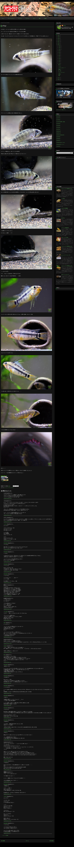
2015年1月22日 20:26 (7, 498)
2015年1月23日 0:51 (7, 540)
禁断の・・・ (60, 69)
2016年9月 (58, 136)
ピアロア (12, 487)
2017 (59, 41)
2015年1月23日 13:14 (7, 609)
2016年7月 (58, 140)
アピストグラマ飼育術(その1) (66, 188)
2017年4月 (58, 123)
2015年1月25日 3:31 (7, 717)
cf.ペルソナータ (7, 487)
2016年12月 (58, 131)
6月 (59, 55)
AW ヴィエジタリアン (65, 274)
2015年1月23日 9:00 (7, 582)
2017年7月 (58, 117)
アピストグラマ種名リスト (61, 109)
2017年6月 (58, 119)
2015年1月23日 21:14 (7, 620)
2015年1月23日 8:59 (7, 571)
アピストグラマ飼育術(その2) (66, 246)
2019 (59, 38)
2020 (59, 36)
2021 (59, 35)
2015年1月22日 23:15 (7, 515)
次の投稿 (3, 840)
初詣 (59, 75)
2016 (59, 43)
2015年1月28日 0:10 (7, 769)
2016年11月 (58, 133)
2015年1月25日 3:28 (7, 705)
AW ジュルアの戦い (65, 237)
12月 (60, 46)
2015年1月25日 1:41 (7, 662)
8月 (59, 52)
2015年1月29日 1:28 (7, 781)
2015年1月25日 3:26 (7, 693)
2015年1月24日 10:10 (7, 643)
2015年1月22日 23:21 (7, 521)
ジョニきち (6, 611)
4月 (59, 58)
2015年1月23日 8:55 (7, 549)
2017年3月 (58, 125)
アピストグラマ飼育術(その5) (66, 265)
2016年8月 (58, 138)
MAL (4, 654)
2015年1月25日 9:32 (7, 758)
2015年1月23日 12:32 (7, 595)
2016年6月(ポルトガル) (60, 142)
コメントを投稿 (5, 835)
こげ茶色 (63, 198)
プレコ (34, 18)
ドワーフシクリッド (11, 18)
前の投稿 (52, 840)
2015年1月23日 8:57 (7, 561)
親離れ (59, 74)
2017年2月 (58, 127)
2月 (59, 61)
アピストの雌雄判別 (65, 227)
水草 (39, 18)
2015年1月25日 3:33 (7, 728)
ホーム (3, 18)
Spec (5, 622)
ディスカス (20, 18)
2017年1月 (58, 129)
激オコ (59, 64)
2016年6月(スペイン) (60, 144)
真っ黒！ (60, 70)
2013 (59, 79)
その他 (45, 18)
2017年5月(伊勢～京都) (60, 121)
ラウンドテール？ (61, 72)
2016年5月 (58, 146)
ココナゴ (5, 524)
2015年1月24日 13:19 (7, 652)
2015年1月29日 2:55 (7, 794)
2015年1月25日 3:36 (7, 739)
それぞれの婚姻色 (64, 208)
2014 (59, 77)
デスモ (64, 25)
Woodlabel (6, 543)
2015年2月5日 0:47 (7, 833)
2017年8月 (58, 116)
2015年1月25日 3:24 (7, 683)
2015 (59, 44)
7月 (59, 53)
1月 (59, 63)
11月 (60, 47)
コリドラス (27, 18)
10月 (60, 49)
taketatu (5, 645)
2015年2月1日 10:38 (7, 820)
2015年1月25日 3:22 (7, 673)
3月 (59, 60)
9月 (59, 50)
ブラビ (59, 66)
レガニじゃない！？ (62, 67)
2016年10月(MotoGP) (60, 134)
